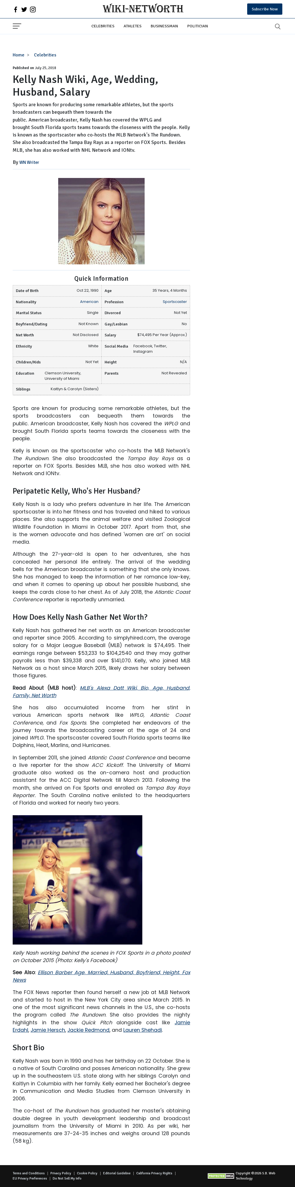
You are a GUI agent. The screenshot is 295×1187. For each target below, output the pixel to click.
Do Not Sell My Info (67, 1178)
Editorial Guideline (117, 1173)
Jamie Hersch (48, 1030)
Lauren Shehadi (142, 1030)
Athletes (132, 26)
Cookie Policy (87, 1173)
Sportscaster (175, 301)
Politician (197, 26)
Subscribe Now (265, 9)
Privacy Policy (60, 1173)
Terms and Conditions (29, 1173)
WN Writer (29, 162)
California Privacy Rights (154, 1173)
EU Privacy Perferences (30, 1178)
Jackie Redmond (88, 1030)
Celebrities (102, 26)
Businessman (164, 26)
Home (18, 55)
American (89, 301)
